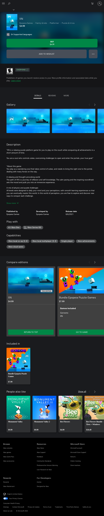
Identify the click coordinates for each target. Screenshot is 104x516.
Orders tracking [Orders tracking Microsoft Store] (75, 461)
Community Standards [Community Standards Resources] (44, 461)
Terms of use (47, 507)
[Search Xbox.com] (9, 3)
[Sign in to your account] (99, 3)
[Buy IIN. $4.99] (52, 43)
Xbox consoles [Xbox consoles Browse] (7, 448)
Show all (82, 391)
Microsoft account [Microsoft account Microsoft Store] (76, 448)
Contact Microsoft (18, 507)
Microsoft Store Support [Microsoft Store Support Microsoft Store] (78, 452)
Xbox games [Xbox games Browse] (7, 452)
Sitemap (6, 507)
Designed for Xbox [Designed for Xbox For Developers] (43, 486)
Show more (12, 203)
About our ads (7, 511)
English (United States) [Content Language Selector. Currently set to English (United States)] (14, 494)
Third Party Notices (72, 507)
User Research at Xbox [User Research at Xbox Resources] (44, 469)
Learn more (16, 80)
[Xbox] (7, 9)
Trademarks (59, 507)
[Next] (95, 105)
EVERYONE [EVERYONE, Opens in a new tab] (22, 70)
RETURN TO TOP (31, 332)
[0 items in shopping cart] (93, 3)
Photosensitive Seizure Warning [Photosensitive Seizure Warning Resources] (47, 465)
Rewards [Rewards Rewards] (6, 482)
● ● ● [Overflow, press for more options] (93, 54)
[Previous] (89, 105)
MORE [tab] (66, 95)
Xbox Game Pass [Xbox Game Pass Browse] (8, 456)
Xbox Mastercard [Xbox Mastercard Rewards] (8, 486)
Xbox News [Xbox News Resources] (40, 448)
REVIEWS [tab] (52, 95)
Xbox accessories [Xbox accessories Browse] (8, 461)
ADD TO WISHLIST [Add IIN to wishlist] (46, 54)
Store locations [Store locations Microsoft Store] (75, 465)
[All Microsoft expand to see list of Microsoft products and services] (3, 3)
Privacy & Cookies (34, 507)
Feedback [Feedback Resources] (40, 456)
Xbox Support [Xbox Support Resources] (41, 452)
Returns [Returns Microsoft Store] (73, 456)
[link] (18, 366)
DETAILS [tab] (37, 95)
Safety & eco (87, 507)
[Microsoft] (52, 2)
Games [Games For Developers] (39, 482)
